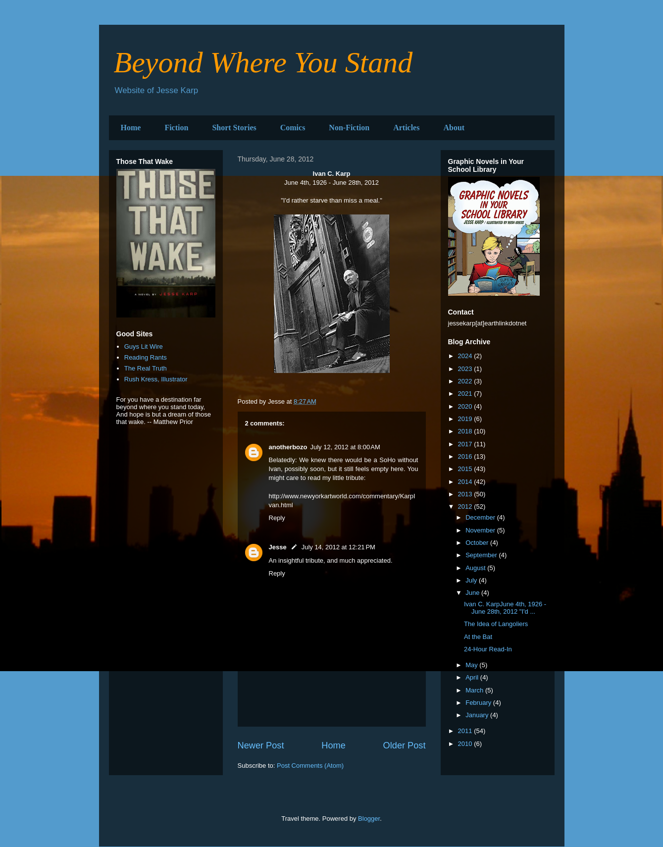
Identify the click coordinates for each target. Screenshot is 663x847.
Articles (406, 127)
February (479, 702)
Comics (293, 127)
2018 (466, 431)
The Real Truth (145, 368)
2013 (466, 494)
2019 (466, 419)
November (481, 530)
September (482, 555)
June (473, 592)
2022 (466, 381)
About (453, 127)
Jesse (278, 547)
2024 (466, 356)
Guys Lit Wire (143, 346)
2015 (466, 469)
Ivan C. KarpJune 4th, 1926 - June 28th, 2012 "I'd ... (505, 608)
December (481, 517)
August (476, 568)
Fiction (176, 127)
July (472, 580)
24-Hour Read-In (488, 649)
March (475, 690)
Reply (277, 518)
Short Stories (234, 127)
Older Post (404, 745)
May (472, 665)
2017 (466, 444)
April (472, 677)
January (477, 715)
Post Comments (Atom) (310, 765)
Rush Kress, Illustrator (156, 379)
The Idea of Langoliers (496, 624)
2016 (466, 456)
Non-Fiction (349, 127)
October (477, 542)
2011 (466, 731)
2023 (466, 368)
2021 (466, 393)
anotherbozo (288, 447)
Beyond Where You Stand (263, 62)
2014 (466, 481)
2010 (466, 743)
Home (131, 127)
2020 (466, 406)
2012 (466, 506)
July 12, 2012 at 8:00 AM (345, 447)
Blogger (369, 818)
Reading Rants (145, 357)
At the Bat (478, 636)
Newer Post (261, 745)
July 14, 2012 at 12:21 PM (338, 547)
